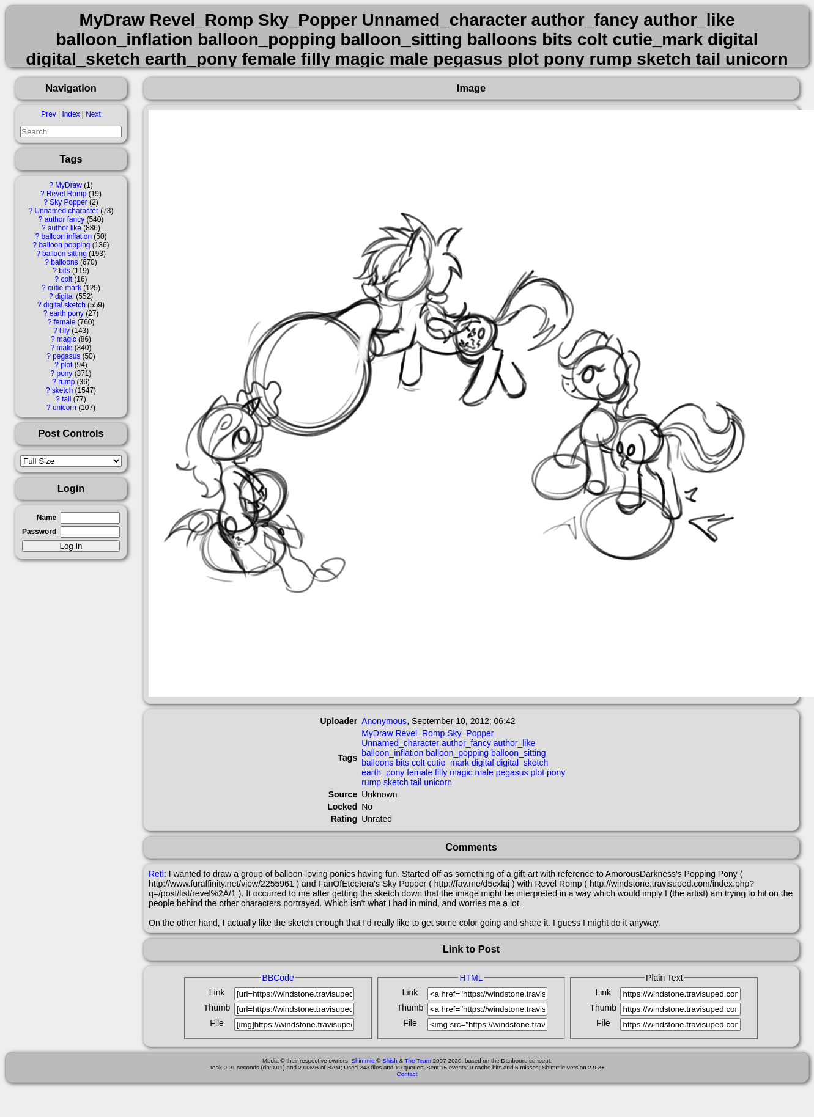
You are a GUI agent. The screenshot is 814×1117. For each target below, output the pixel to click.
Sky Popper (68, 202)
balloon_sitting (518, 753)
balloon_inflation (392, 753)
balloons (64, 262)
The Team (418, 1060)
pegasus (66, 356)
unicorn (64, 407)
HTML (471, 978)
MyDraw (68, 185)
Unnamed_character (400, 743)
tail (66, 399)
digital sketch (64, 305)
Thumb (217, 1008)
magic (66, 339)
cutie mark (64, 288)
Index (71, 114)
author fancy (64, 219)
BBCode (278, 978)
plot (66, 365)
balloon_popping (457, 753)
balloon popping (64, 245)
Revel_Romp (420, 733)
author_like (515, 743)
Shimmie (362, 1060)
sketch (62, 390)
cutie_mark (448, 762)
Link (217, 992)
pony (65, 373)
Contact (407, 1074)
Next (93, 114)
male (65, 347)
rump (66, 382)
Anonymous (384, 721)
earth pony (67, 313)
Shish (390, 1060)
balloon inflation (66, 236)
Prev (48, 114)
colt (66, 279)
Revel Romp (66, 193)
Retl (156, 874)
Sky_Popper (470, 733)
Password (39, 531)
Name (46, 517)
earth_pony (382, 772)
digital (64, 296)
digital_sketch (522, 762)
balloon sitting (64, 253)
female (65, 322)
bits (64, 270)
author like (64, 228)
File (217, 1023)
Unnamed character (66, 211)
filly (64, 330)
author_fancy (466, 743)
